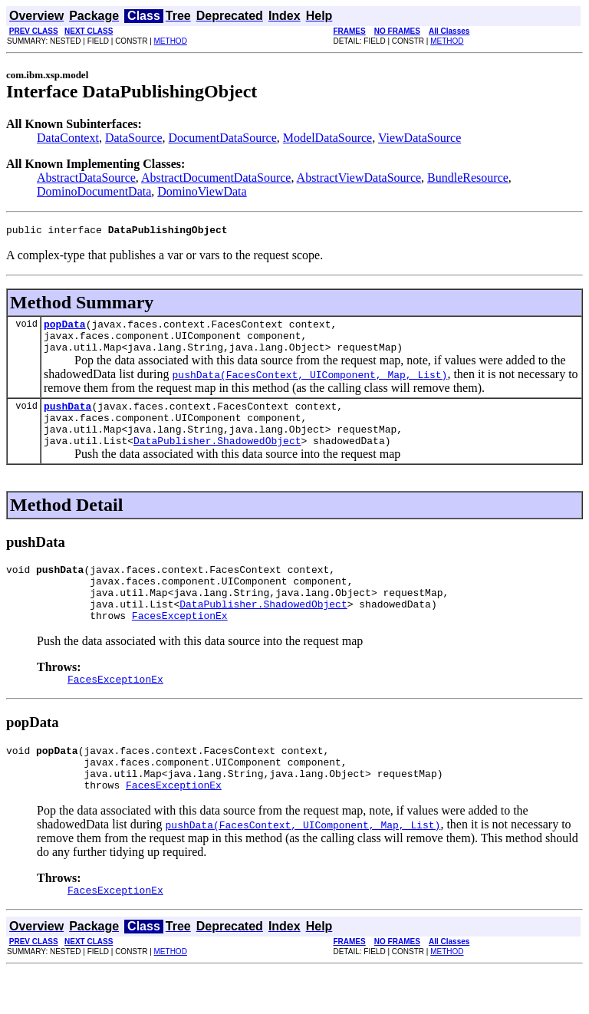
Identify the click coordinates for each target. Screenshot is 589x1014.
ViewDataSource (419, 137)
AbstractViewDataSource (359, 177)
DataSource (134, 137)
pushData (67, 417)
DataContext (68, 137)
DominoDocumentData (94, 191)
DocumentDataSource (223, 137)
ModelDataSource (327, 137)
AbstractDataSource (86, 177)
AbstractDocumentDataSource (216, 177)
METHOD (170, 41)
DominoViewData (201, 191)
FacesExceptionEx (180, 645)
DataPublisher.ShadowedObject (217, 459)
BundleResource (467, 177)
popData (65, 328)
